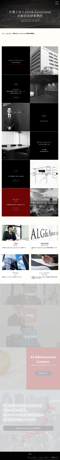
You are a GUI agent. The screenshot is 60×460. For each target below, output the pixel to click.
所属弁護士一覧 (43, 373)
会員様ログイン (55, 457)
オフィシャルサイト (32, 457)
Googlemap (15, 97)
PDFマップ (15, 180)
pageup (30, 454)
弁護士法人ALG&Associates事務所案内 (28, 428)
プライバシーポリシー (44, 457)
